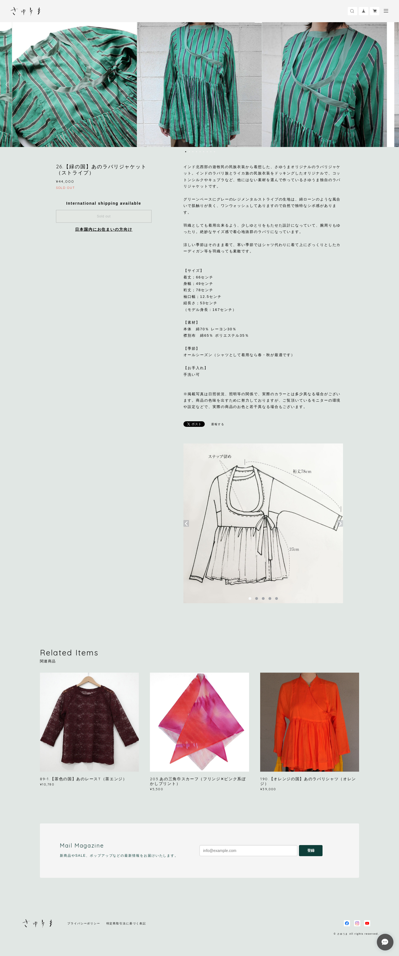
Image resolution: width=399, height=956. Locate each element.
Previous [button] (8, 84)
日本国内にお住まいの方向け (103, 229)
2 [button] (189, 151)
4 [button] (196, 151)
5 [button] (200, 151)
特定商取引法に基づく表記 (126, 923)
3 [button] (192, 151)
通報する (217, 424)
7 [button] (207, 151)
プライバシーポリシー (83, 923)
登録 (310, 850)
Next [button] (390, 84)
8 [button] (210, 151)
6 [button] (203, 151)
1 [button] (185, 151)
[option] (199, 84)
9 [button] (214, 151)
